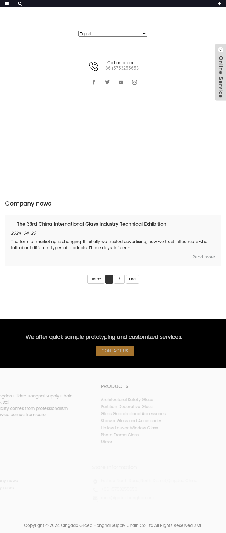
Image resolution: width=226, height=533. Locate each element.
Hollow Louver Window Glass (120, 428)
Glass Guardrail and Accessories (124, 413)
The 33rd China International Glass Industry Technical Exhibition (91, 224)
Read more (203, 257)
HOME (70, 136)
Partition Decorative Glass (118, 406)
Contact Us (117, 350)
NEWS (97, 136)
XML (198, 525)
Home (96, 279)
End (132, 279)
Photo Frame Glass (111, 435)
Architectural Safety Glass (118, 399)
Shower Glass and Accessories (123, 421)
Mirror (98, 442)
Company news (140, 136)
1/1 (119, 279)
